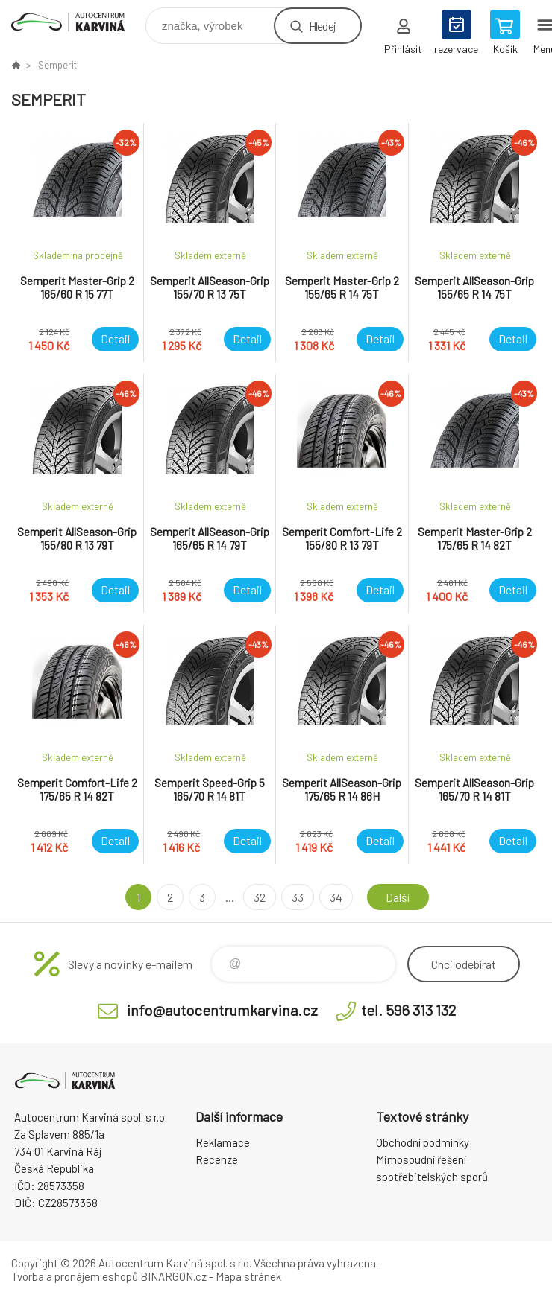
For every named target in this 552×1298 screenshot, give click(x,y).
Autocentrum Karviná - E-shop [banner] (77, 22)
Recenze (216, 1159)
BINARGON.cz (173, 1276)
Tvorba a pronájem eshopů (74, 1276)
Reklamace (222, 1142)
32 (260, 897)
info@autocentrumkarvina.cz (222, 1010)
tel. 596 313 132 (408, 1010)
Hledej (322, 26)
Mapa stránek (248, 1276)
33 (298, 897)
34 (336, 897)
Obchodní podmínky (422, 1142)
